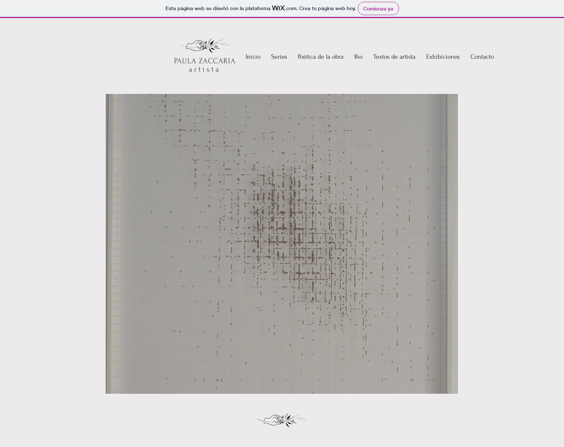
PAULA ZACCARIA (204, 61)
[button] (320, 57)
